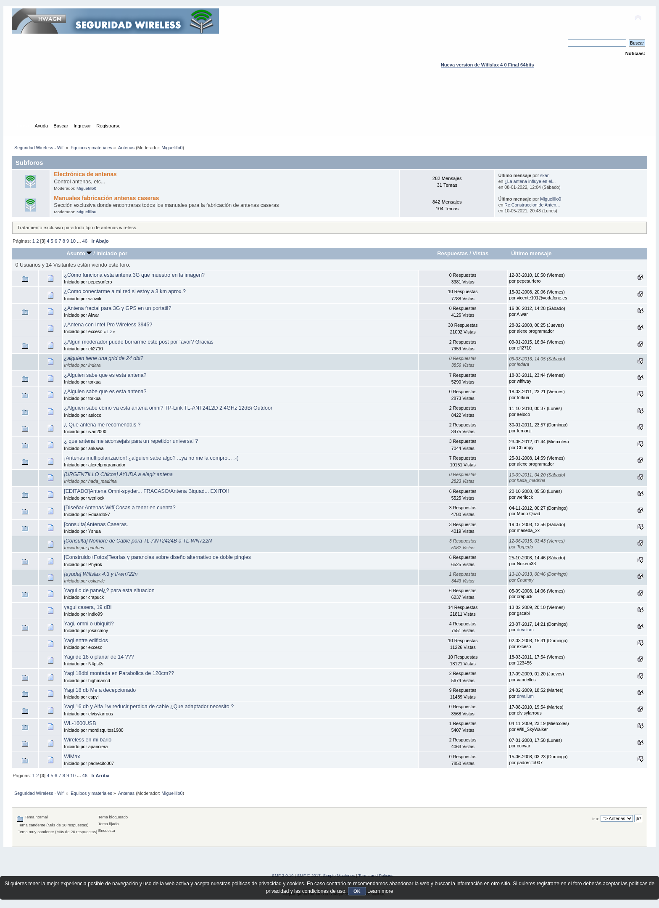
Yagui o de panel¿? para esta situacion (109, 590)
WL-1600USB (80, 723)
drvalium (525, 629)
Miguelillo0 (171, 147)
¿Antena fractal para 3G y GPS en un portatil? (117, 308)
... (79, 241)
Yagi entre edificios (86, 640)
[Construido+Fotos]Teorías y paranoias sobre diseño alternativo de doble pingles (157, 557)
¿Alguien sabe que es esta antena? (105, 375)
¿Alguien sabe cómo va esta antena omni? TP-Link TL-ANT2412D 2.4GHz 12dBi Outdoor (168, 408)
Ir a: (595, 818)
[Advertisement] (329, 103)
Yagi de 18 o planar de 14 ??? (99, 657)
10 (72, 241)
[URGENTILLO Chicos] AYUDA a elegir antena (118, 474)
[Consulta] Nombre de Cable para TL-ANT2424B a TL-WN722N (138, 541)
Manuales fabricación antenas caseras (106, 198)
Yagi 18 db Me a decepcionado (100, 690)
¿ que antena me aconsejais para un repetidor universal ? (131, 441)
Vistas (480, 253)
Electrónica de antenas (85, 174)
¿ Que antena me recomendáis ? (102, 425)
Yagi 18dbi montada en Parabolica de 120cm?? (119, 673)
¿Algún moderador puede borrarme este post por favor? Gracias (139, 342)
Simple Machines (339, 875)
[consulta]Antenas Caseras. (96, 524)
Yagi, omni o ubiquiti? (88, 624)
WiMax (72, 757)
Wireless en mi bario (87, 740)
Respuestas (452, 253)
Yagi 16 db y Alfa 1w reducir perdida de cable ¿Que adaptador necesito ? (149, 706)
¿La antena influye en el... (530, 181)
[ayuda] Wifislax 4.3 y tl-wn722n (100, 574)
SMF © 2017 (309, 875)
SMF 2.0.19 (283, 875)
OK (357, 891)
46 (84, 241)
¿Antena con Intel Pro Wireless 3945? (108, 325)
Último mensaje (531, 253)
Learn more (380, 891)
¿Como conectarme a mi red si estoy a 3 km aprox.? (125, 291)
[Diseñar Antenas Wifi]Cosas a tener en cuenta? (119, 508)
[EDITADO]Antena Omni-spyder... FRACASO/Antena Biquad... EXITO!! (146, 491)
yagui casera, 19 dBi (87, 607)
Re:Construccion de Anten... (532, 204)
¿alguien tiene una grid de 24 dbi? (103, 358)
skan (544, 175)
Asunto (79, 253)
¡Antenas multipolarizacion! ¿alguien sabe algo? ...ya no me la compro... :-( (151, 458)
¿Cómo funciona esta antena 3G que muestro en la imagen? (134, 275)
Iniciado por (111, 253)
